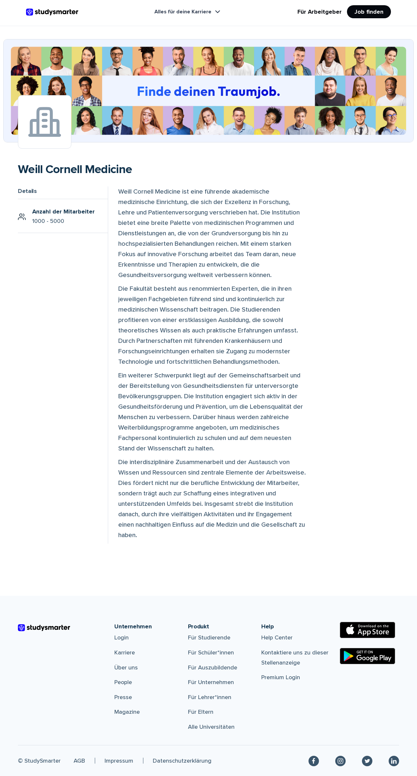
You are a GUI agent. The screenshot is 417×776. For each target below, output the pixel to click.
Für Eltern (200, 711)
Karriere (124, 652)
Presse (123, 697)
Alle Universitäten (211, 726)
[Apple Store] (367, 630)
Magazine (127, 711)
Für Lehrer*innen (209, 697)
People (123, 682)
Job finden (368, 11)
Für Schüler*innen (211, 652)
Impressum (119, 760)
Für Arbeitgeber (319, 11)
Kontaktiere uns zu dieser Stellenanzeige (294, 657)
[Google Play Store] (367, 656)
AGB (79, 760)
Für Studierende (209, 637)
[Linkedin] (394, 761)
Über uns (126, 667)
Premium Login (280, 677)
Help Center (277, 637)
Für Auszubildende (212, 667)
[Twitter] (367, 761)
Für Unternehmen (211, 682)
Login (121, 637)
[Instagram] (340, 761)
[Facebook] (314, 761)
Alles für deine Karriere (188, 12)
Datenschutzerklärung (182, 760)
